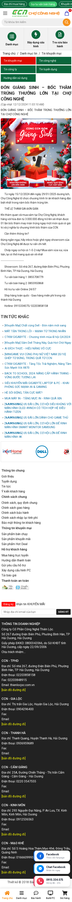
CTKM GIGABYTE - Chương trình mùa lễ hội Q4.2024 (37, 337)
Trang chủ (9, 53)
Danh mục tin (28, 53)
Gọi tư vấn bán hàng (43, 4)
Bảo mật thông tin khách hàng (21, 523)
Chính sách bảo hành (15, 513)
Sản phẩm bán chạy (15, 534)
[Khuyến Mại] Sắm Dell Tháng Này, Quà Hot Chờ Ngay (38, 342)
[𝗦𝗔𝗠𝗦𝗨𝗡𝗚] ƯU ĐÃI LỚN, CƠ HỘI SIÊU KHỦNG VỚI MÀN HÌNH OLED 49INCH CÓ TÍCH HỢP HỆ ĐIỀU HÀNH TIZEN (38, 408)
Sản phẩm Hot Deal (14, 544)
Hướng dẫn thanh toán (16, 560)
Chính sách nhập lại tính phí (20, 518)
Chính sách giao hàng (16, 508)
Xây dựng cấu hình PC (16, 570)
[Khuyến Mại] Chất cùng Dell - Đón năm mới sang (35, 325)
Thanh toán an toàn (15, 581)
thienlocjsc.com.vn (22, 685)
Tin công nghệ (47, 60)
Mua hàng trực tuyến (15, 555)
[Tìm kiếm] (66, 22)
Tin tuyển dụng (48, 69)
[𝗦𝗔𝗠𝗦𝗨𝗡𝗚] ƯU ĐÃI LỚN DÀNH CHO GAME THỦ (36, 417)
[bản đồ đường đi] (14, 690)
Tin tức (6, 486)
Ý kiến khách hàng (13, 491)
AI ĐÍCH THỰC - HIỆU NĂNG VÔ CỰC (28, 348)
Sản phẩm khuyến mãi (16, 539)
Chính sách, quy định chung (19, 503)
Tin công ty (10, 69)
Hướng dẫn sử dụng (15, 77)
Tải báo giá (9, 575)
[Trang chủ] (36, 13)
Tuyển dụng (9, 481)
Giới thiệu (8, 476)
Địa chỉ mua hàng (14, 4)
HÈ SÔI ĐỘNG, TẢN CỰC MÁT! (23, 392)
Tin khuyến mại (51, 53)
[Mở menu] (5, 13)
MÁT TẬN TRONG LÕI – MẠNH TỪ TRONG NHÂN (35, 331)
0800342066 (33, 643)
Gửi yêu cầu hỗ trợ (14, 565)
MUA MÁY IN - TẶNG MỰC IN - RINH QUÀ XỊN (33, 398)
